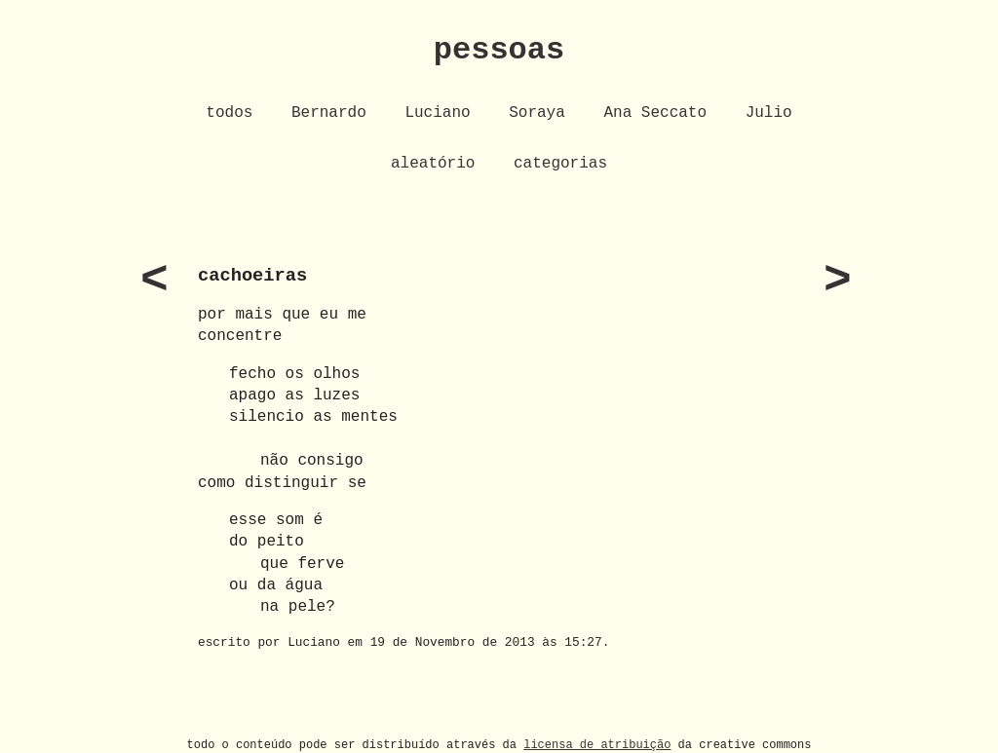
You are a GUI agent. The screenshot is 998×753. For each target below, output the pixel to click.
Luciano (437, 113)
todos (229, 113)
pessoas (499, 50)
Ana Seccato (655, 113)
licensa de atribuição (597, 744)
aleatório (433, 163)
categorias (560, 163)
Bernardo (328, 113)
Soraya (537, 113)
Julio (769, 113)
